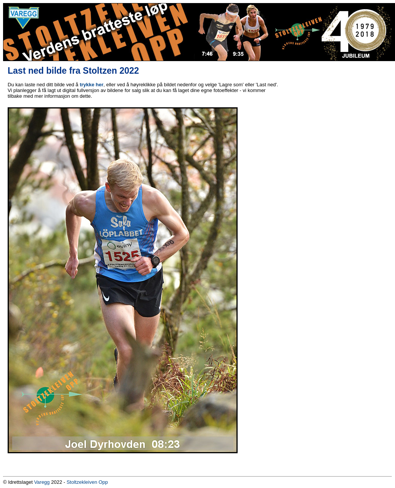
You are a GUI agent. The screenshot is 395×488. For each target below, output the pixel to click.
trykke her (92, 84)
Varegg (42, 482)
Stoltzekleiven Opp (87, 482)
